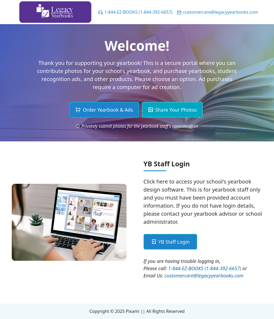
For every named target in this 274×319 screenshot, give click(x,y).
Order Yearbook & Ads (104, 110)
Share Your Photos (172, 110)
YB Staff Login (170, 242)
